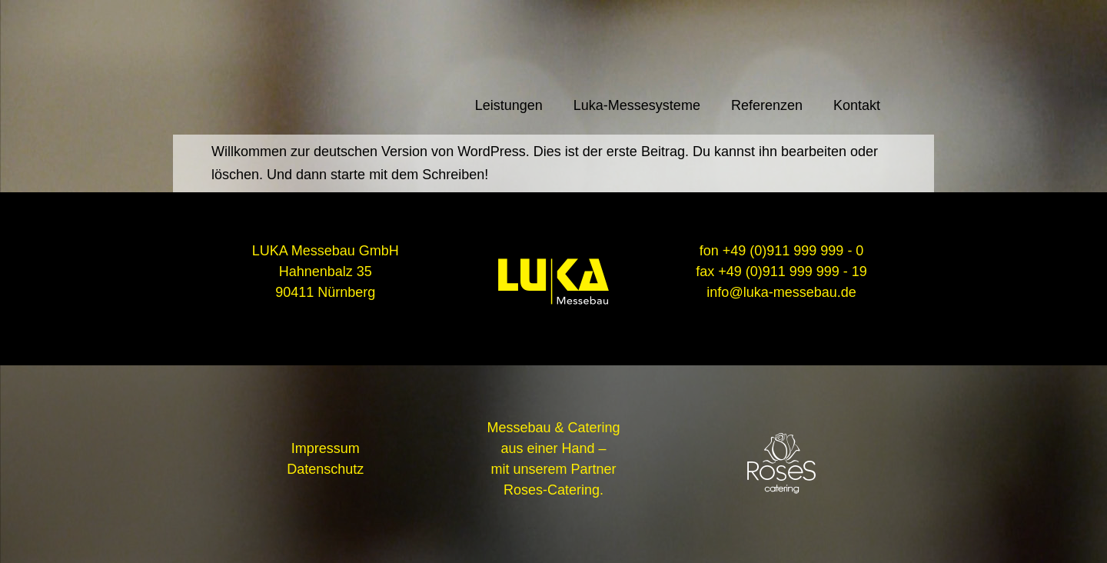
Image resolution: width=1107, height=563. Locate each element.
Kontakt (856, 105)
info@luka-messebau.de (781, 292)
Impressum (325, 448)
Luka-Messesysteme (636, 105)
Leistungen (509, 105)
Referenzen (767, 105)
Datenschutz (325, 469)
